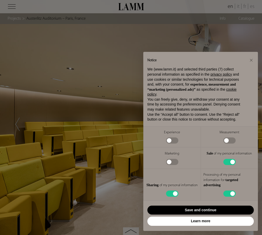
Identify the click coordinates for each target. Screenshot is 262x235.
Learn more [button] (200, 221)
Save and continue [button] (200, 210)
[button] (251, 60)
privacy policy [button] (221, 74)
